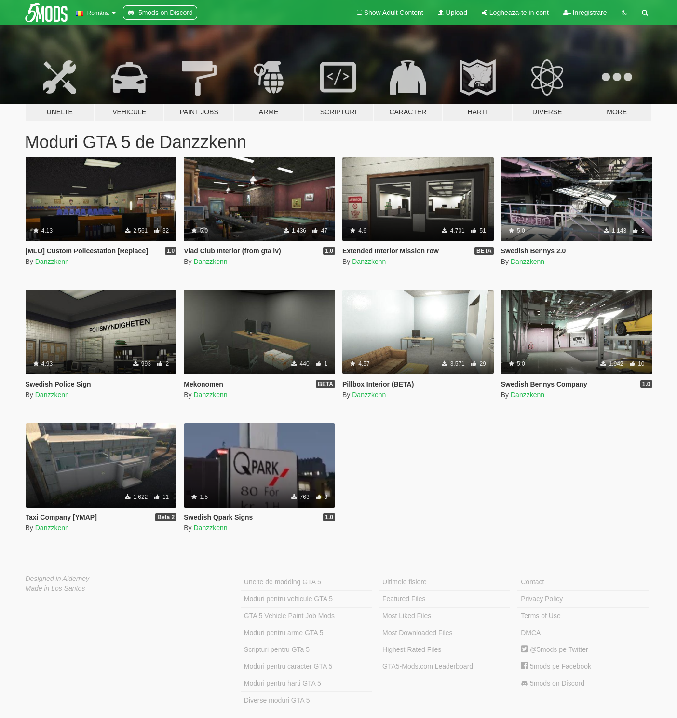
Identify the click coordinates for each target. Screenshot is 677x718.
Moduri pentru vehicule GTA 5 (288, 599)
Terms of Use (540, 616)
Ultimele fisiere (404, 582)
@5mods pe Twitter (554, 649)
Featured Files (403, 599)
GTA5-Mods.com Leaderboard (427, 666)
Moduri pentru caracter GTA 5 (288, 666)
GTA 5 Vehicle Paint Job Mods (289, 616)
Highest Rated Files (411, 649)
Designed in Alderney (58, 578)
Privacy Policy (542, 599)
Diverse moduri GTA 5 (277, 700)
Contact (532, 582)
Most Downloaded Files (417, 632)
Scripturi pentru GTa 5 (277, 649)
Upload (452, 12)
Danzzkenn (52, 261)
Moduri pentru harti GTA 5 (282, 683)
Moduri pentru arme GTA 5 (284, 632)
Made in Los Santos (55, 588)
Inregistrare (585, 12)
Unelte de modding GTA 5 (282, 582)
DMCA (531, 632)
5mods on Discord (552, 683)
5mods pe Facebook (556, 666)
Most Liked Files (406, 616)
